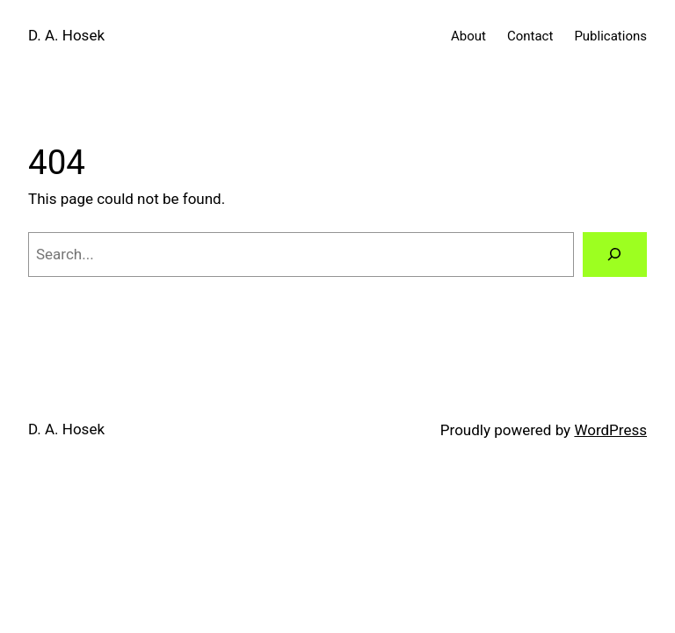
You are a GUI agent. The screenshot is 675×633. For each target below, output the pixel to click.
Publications (610, 36)
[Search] (615, 254)
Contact (530, 36)
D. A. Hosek (66, 35)
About (468, 36)
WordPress (610, 430)
